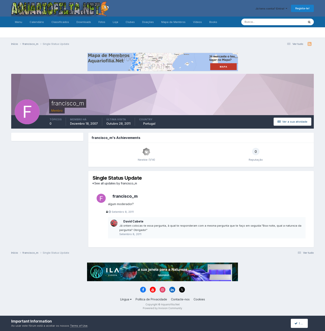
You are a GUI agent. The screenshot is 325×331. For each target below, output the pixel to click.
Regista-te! (302, 8)
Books (213, 22)
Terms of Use (78, 325)
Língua (126, 299)
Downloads (83, 22)
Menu (18, 22)
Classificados (60, 22)
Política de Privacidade (151, 299)
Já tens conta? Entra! (271, 8)
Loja (115, 22)
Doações (148, 22)
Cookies (199, 299)
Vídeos (197, 22)
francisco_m (125, 196)
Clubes (130, 22)
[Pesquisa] (259, 22)
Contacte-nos (180, 299)
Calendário (37, 22)
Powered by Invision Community (162, 308)
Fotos (101, 22)
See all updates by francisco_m (114, 183)
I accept (301, 323)
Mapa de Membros (173, 22)
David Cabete (133, 221)
